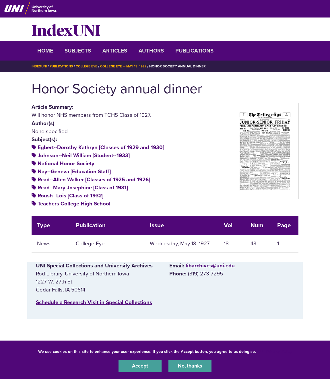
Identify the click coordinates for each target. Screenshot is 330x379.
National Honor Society (66, 163)
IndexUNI (66, 29)
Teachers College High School (74, 204)
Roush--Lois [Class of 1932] (70, 196)
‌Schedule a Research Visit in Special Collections (94, 302)
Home (45, 51)
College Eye (89, 66)
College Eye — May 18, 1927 (126, 66)
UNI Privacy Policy (275, 350)
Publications (194, 51)
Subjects (78, 51)
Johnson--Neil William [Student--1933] (84, 155)
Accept (140, 366)
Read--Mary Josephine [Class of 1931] (83, 187)
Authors (151, 51)
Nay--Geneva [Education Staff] (74, 171)
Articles (114, 51)
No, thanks (190, 366)
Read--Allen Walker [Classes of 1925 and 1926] (94, 179)
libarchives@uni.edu (210, 266)
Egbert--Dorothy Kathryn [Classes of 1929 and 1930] (101, 147)
